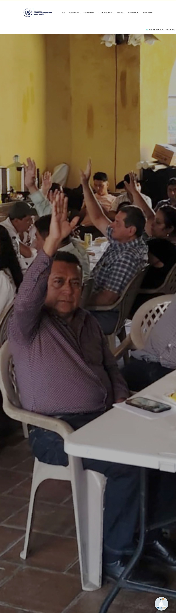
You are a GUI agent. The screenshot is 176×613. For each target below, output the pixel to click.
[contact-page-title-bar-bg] (38, 5)
